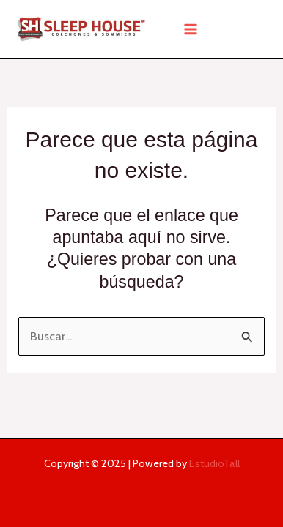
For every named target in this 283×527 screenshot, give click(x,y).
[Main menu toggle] (190, 29)
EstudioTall (214, 463)
